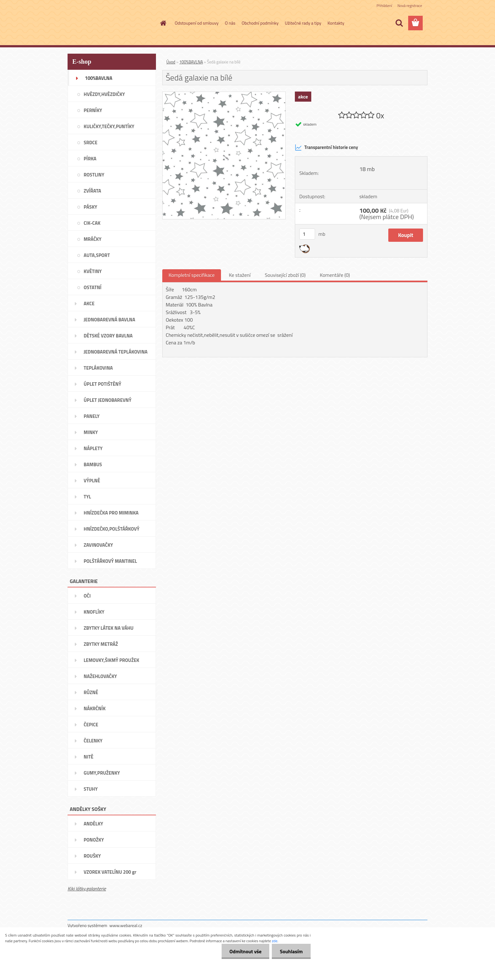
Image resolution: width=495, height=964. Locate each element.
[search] (399, 23)
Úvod (170, 62)
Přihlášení (384, 6)
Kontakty (336, 23)
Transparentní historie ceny (326, 147)
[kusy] (307, 234)
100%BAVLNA (191, 62)
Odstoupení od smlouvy (197, 23)
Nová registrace (409, 6)
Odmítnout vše (246, 951)
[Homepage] (163, 23)
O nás (230, 23)
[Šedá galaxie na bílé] (224, 94)
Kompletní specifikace (192, 275)
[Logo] (111, 23)
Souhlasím (291, 951)
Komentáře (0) (335, 275)
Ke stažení (240, 275)
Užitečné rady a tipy (303, 23)
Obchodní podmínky (260, 23)
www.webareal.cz (126, 925)
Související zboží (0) (285, 275)
